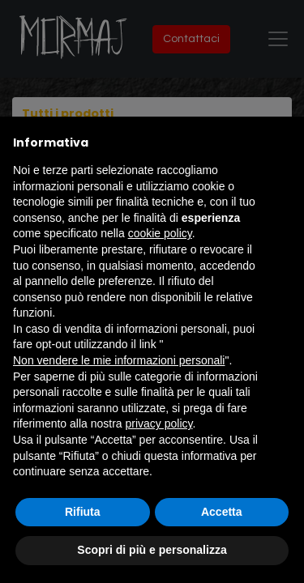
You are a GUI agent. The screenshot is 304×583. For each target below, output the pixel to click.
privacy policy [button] (159, 423)
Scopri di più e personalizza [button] (151, 549)
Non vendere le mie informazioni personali (119, 360)
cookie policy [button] (160, 233)
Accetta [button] (221, 511)
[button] (283, 142)
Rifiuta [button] (83, 511)
